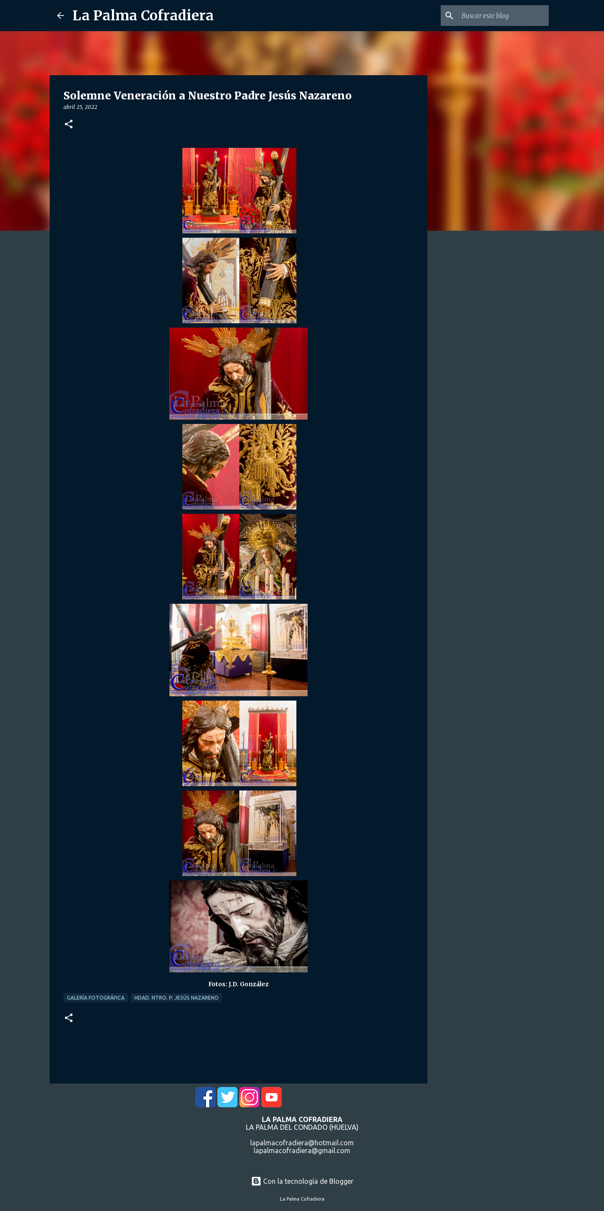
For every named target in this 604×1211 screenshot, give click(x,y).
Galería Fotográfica (95, 998)
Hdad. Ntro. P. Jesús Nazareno (176, 998)
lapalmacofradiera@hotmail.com (302, 1143)
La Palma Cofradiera (143, 15)
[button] (69, 125)
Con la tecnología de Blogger (302, 1181)
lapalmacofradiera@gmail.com (302, 1150)
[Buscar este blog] (503, 15)
